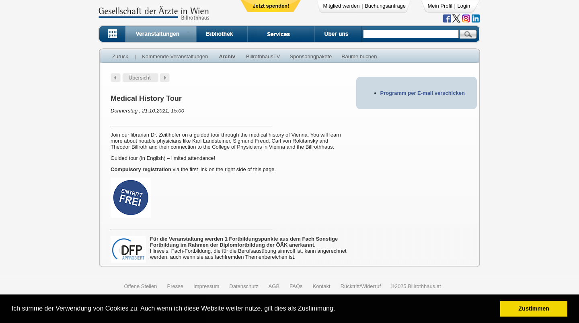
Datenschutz (243, 286)
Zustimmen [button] (533, 308)
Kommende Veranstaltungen (175, 56)
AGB (274, 286)
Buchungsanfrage (385, 6)
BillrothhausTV (263, 56)
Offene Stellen (140, 286)
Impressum (206, 286)
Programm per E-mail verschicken (422, 93)
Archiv (227, 56)
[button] (338, 310)
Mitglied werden (341, 6)
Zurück (120, 56)
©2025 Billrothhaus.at (416, 286)
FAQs (296, 286)
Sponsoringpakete (311, 56)
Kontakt (322, 286)
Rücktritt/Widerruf (361, 286)
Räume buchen (359, 56)
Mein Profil (440, 6)
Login (464, 6)
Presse (175, 286)
